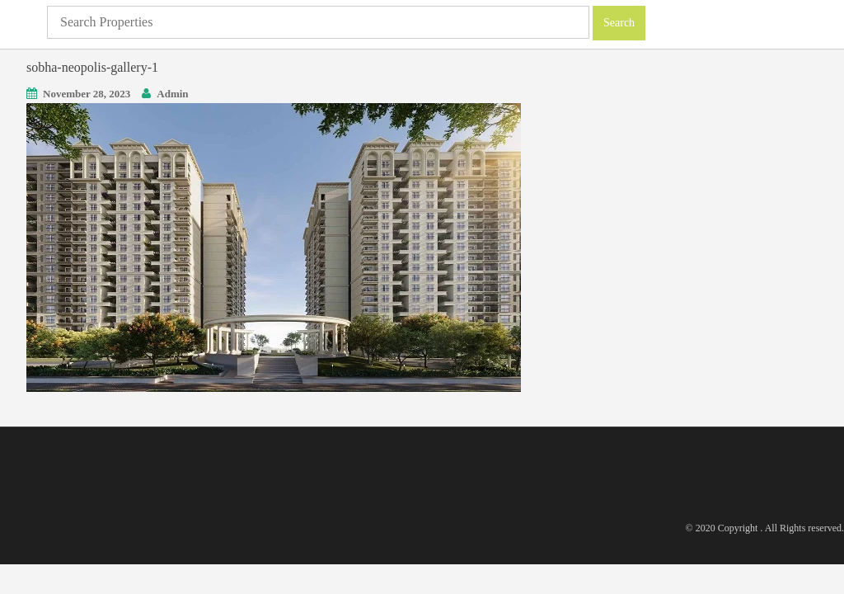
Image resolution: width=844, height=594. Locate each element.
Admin (172, 93)
